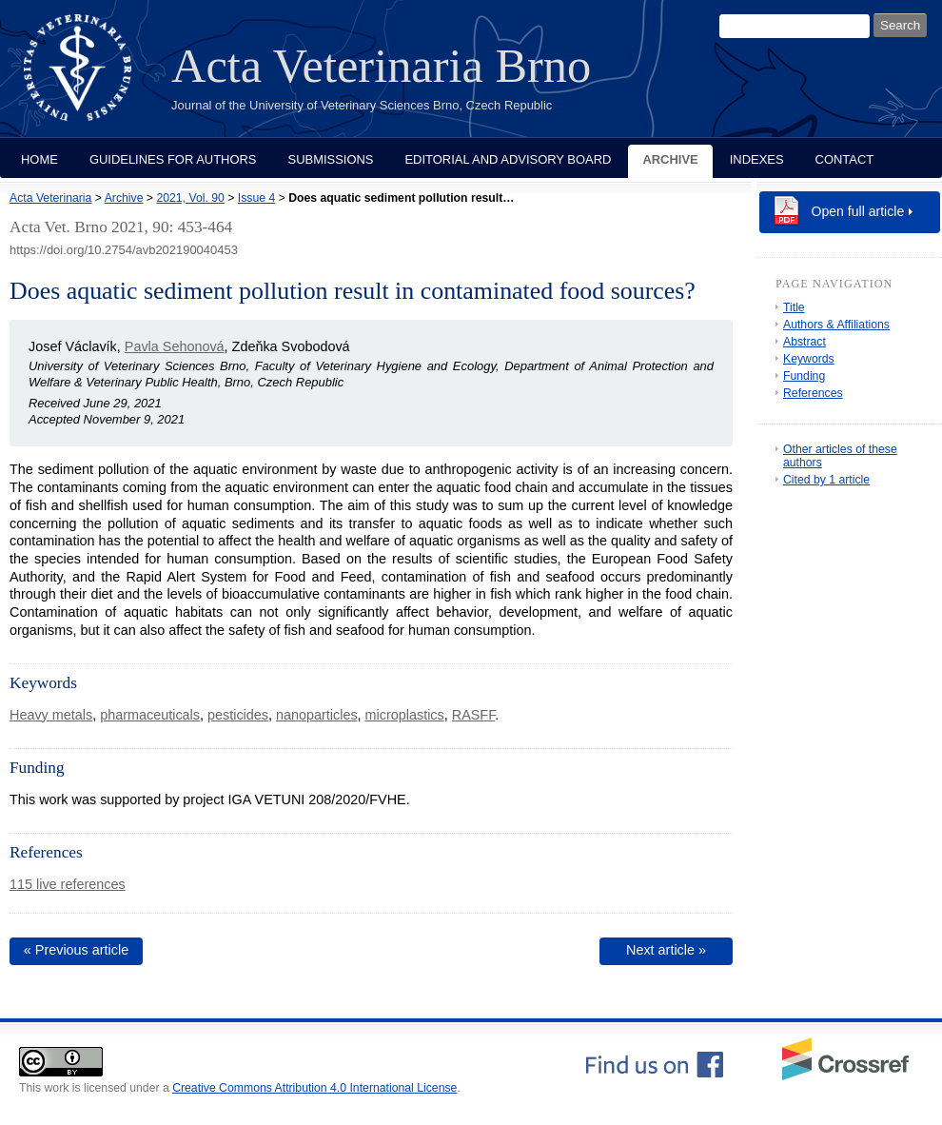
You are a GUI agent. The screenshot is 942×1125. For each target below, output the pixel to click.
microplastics (404, 714)
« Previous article (76, 949)
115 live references (68, 884)
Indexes (757, 159)
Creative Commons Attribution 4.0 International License (314, 1088)
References (813, 393)
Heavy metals (51, 714)
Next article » (666, 949)
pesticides (237, 714)
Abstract (804, 341)
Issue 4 (256, 198)
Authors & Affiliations (836, 324)
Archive (669, 159)
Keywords (808, 358)
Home (39, 159)
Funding (804, 376)
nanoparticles (317, 714)
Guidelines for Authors (173, 159)
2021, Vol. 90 (190, 198)
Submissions (331, 159)
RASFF (474, 714)
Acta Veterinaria (50, 198)
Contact (844, 159)
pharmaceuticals (150, 714)
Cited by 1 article (826, 479)
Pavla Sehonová (175, 346)
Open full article (858, 211)
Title (794, 307)
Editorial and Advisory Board (507, 159)
